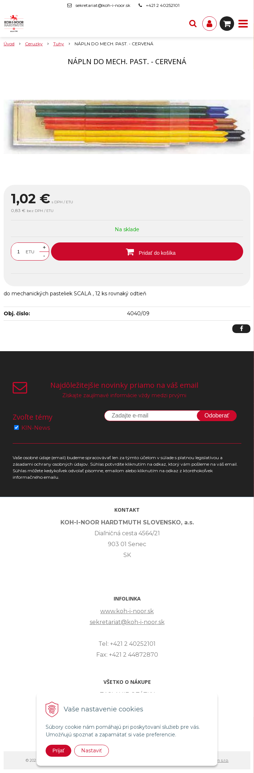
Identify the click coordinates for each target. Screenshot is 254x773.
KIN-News (35, 427)
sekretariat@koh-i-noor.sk (103, 5)
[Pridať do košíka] (147, 251)
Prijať (58, 750)
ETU (30, 251)
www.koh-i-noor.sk (127, 611)
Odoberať (216, 415)
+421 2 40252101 (162, 5)
